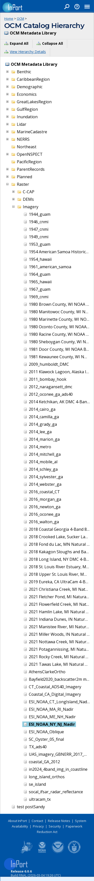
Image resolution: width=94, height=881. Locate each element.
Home (8, 18)
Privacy (38, 826)
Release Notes (59, 820)
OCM (20, 18)
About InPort (17, 820)
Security (55, 826)
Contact (37, 820)
